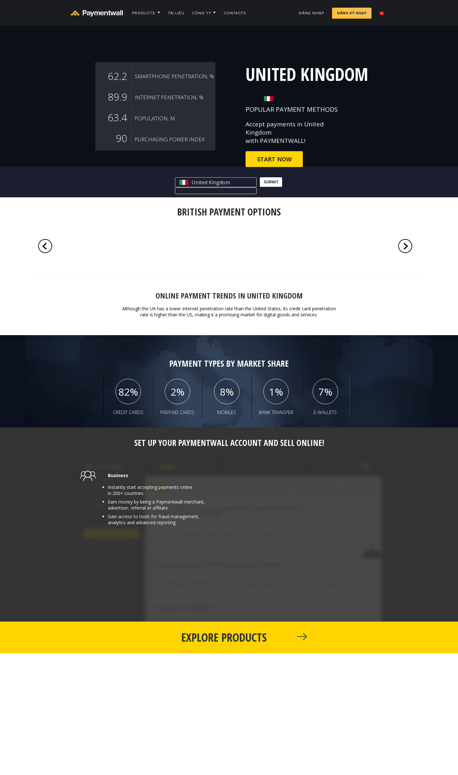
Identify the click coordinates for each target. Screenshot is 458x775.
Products (143, 13)
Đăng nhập (311, 13)
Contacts (235, 13)
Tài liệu (176, 13)
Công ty (201, 13)
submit (271, 182)
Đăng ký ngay (352, 13)
